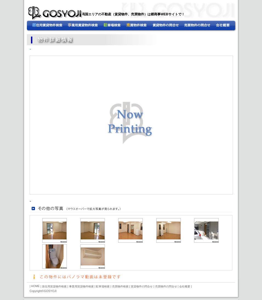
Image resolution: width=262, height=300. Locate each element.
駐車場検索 (103, 286)
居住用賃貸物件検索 (83, 26)
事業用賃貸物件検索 (129, 26)
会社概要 (214, 26)
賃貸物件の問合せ (142, 286)
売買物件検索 (120, 286)
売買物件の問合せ (176, 26)
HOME (47, 26)
